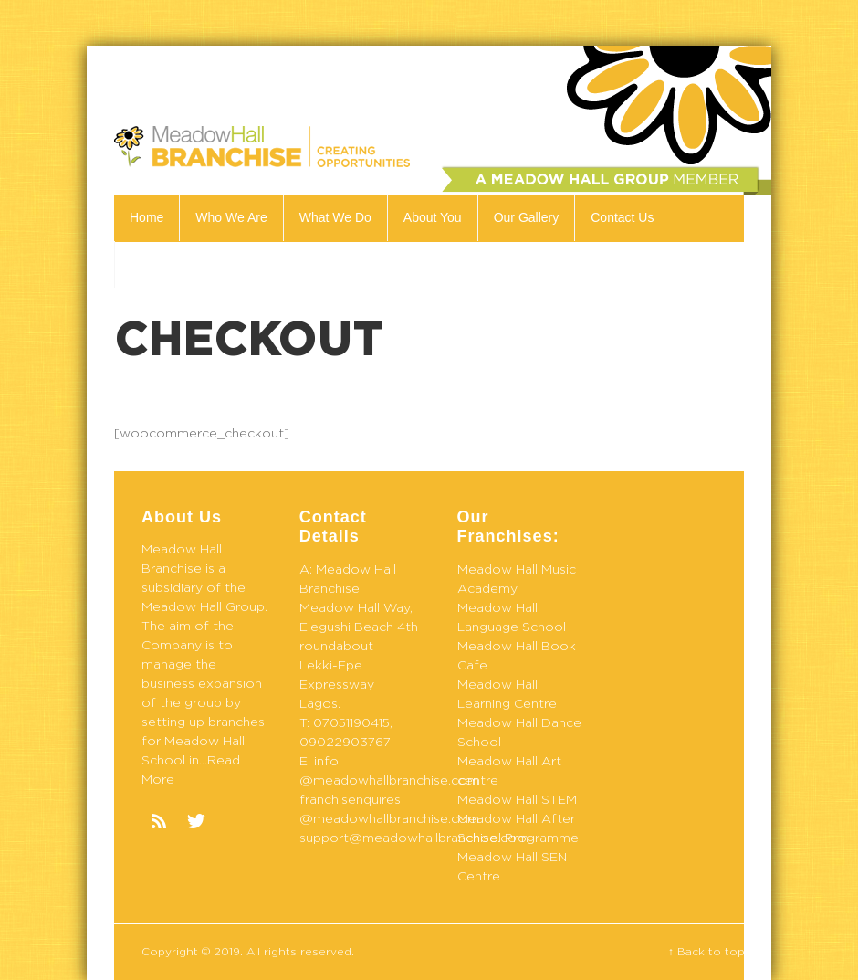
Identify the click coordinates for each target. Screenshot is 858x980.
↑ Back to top (706, 951)
